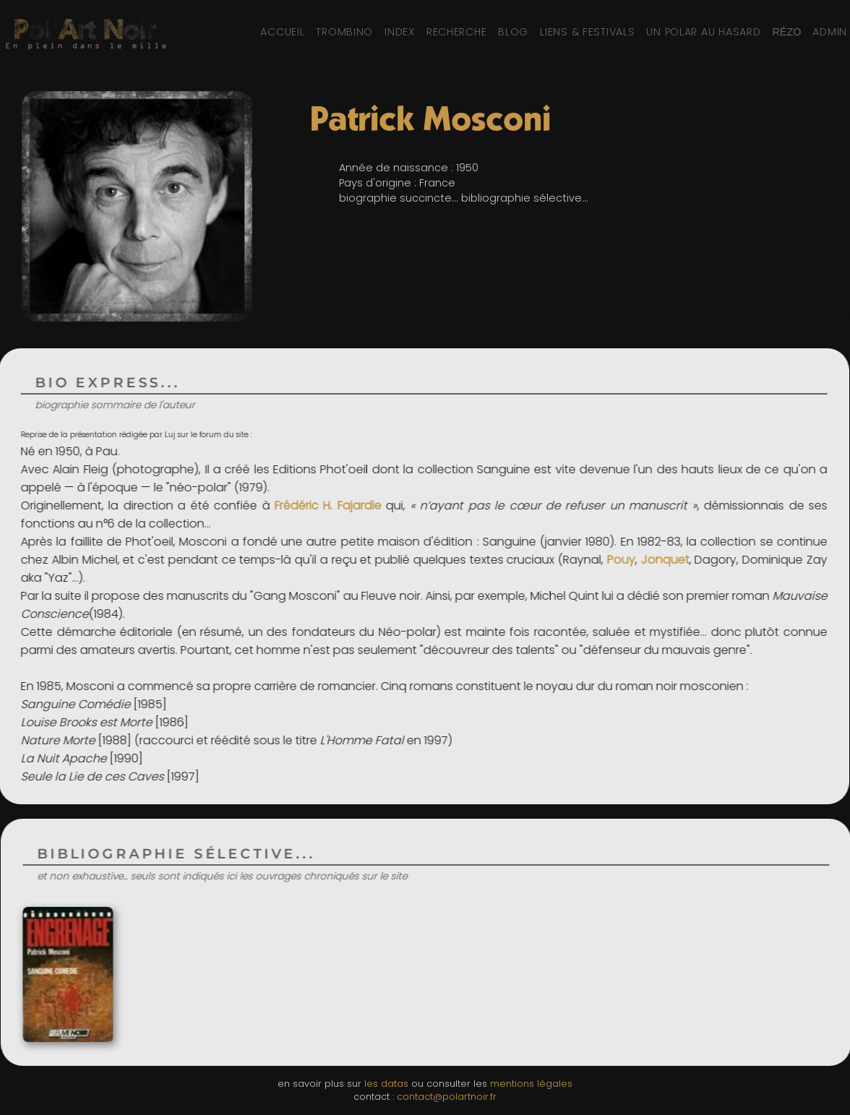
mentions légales (531, 1083)
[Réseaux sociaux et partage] (786, 32)
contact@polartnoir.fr (447, 1096)
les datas (386, 1083)
